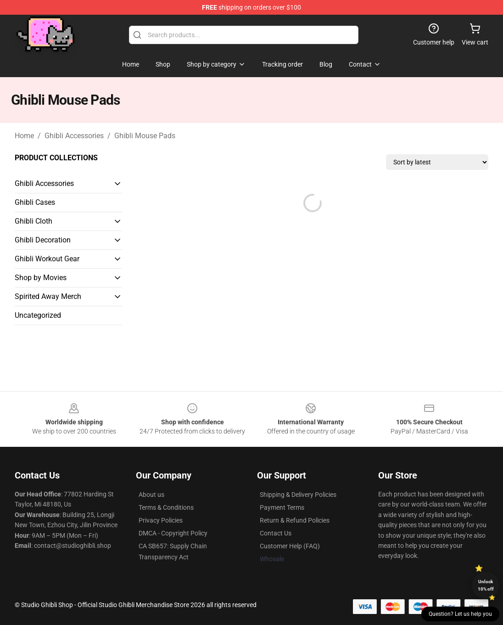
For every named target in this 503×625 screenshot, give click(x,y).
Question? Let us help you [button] (460, 614)
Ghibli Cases (35, 202)
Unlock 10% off (486, 585)
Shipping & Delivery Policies (298, 494)
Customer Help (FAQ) (290, 546)
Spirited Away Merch (48, 296)
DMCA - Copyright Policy (173, 533)
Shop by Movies (41, 277)
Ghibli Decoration (43, 240)
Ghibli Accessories (74, 135)
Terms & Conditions (166, 507)
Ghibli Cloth (33, 221)
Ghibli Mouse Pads (144, 135)
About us (151, 494)
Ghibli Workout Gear (47, 258)
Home (24, 135)
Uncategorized (38, 315)
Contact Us (275, 533)
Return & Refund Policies (295, 520)
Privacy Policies (161, 520)
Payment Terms (282, 507)
